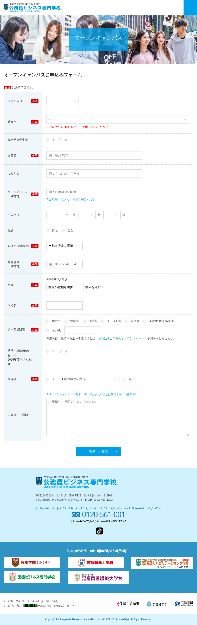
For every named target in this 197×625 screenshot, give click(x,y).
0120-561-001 (103, 514)
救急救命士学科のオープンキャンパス (122, 338)
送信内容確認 (98, 451)
